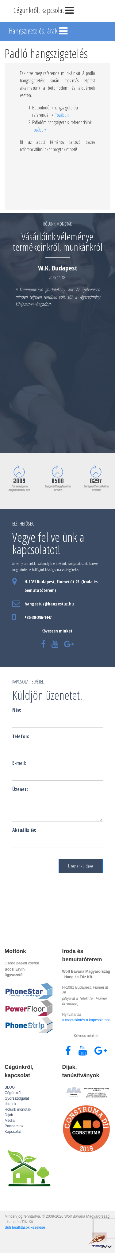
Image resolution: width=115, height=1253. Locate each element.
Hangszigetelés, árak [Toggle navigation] (39, 31)
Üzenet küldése (80, 866)
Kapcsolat (13, 1131)
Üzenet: (20, 789)
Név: (16, 710)
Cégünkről (13, 1093)
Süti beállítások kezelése (25, 1227)
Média (10, 1120)
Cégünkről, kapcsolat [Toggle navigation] (44, 11)
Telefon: (20, 736)
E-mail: (19, 762)
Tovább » (62, 115)
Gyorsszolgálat (17, 1098)
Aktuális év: (24, 830)
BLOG (10, 1087)
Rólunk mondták (18, 1109)
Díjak (9, 1115)
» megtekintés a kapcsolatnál (86, 1020)
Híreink (10, 1104)
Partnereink (14, 1126)
